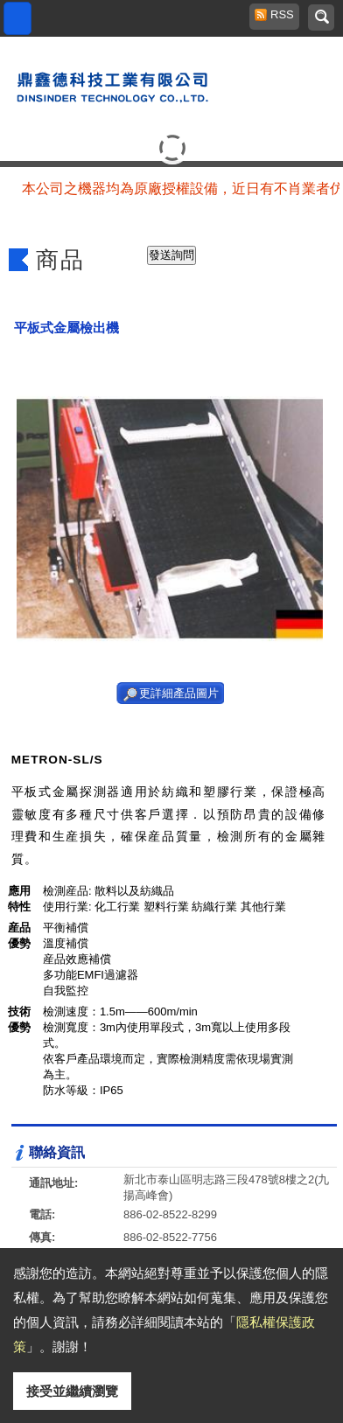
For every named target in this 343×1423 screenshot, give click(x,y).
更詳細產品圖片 (179, 693)
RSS (277, 14)
